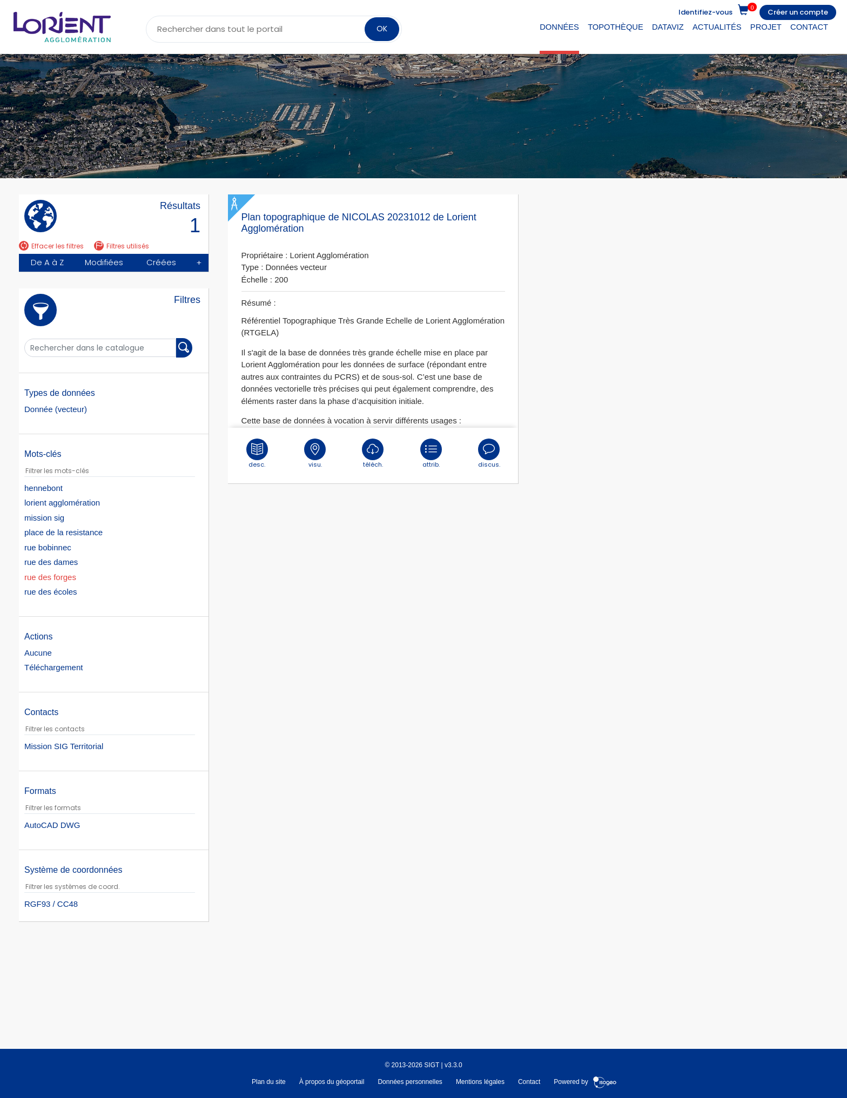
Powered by (585, 1080)
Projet (766, 27)
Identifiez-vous (705, 12)
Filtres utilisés (121, 246)
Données (559, 27)
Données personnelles (410, 1080)
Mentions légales (480, 1080)
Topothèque (615, 27)
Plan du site (269, 1080)
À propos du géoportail (332, 1080)
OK (382, 28)
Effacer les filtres (51, 246)
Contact (809, 27)
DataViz (668, 27)
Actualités (717, 27)
